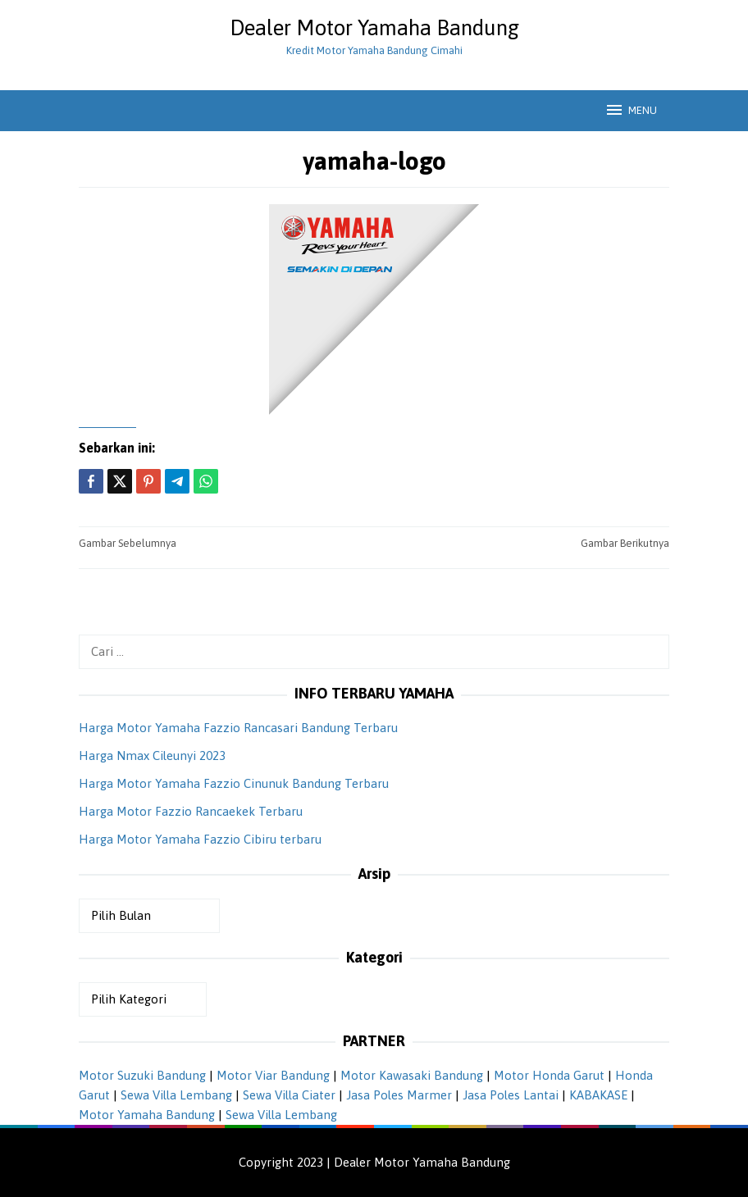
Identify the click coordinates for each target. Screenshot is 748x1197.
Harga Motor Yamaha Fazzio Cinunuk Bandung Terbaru (234, 783)
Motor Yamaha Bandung (147, 1115)
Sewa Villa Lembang (176, 1095)
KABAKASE (598, 1095)
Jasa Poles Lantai (511, 1095)
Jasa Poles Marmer (399, 1095)
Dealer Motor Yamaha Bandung (374, 28)
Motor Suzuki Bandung (142, 1075)
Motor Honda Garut (549, 1075)
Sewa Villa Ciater (289, 1095)
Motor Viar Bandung (273, 1075)
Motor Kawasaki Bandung (411, 1075)
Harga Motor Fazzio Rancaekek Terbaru (191, 811)
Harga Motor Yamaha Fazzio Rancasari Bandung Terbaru (238, 728)
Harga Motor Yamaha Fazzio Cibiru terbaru (200, 839)
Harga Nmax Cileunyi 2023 (152, 755)
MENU (630, 110)
